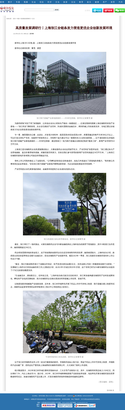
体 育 (113, 2)
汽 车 (121, 2)
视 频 (26, 2)
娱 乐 (89, 2)
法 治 (73, 2)
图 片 (10, 2)
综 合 (42, 2)
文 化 (57, 2)
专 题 (18, 2)
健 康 (97, 2)
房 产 (105, 2)
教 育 (81, 2)
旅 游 (65, 2)
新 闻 (2, 2)
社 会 (34, 2)
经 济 (49, 2)
